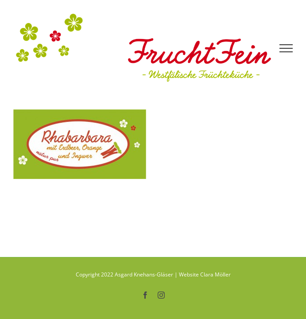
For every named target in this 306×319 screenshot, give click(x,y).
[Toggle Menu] (286, 48)
